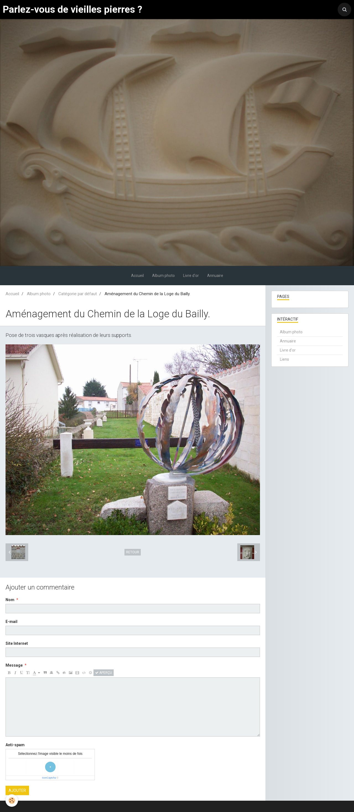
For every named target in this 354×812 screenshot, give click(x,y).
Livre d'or (191, 275)
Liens (284, 359)
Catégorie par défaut (77, 293)
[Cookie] (12, 800)
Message (14, 665)
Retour (132, 552)
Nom (10, 600)
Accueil (137, 275)
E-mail (11, 621)
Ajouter (17, 790)
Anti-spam (15, 745)
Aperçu (103, 673)
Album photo (163, 275)
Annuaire (215, 275)
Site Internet (17, 643)
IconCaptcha (49, 777)
